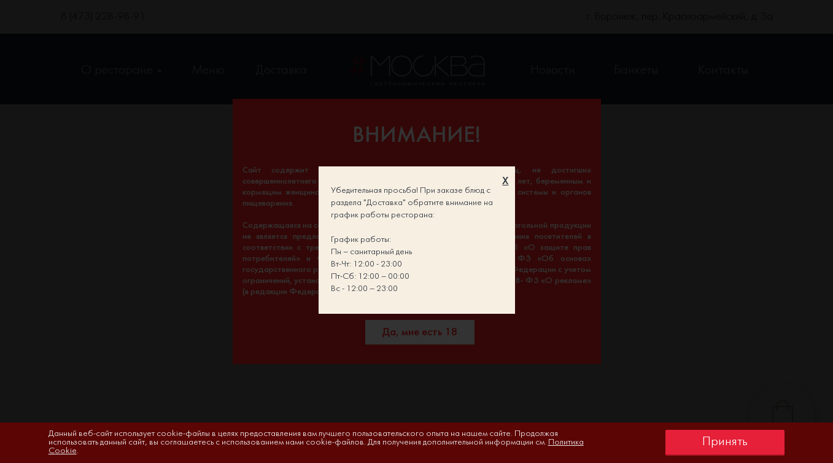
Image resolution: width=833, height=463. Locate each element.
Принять (725, 442)
